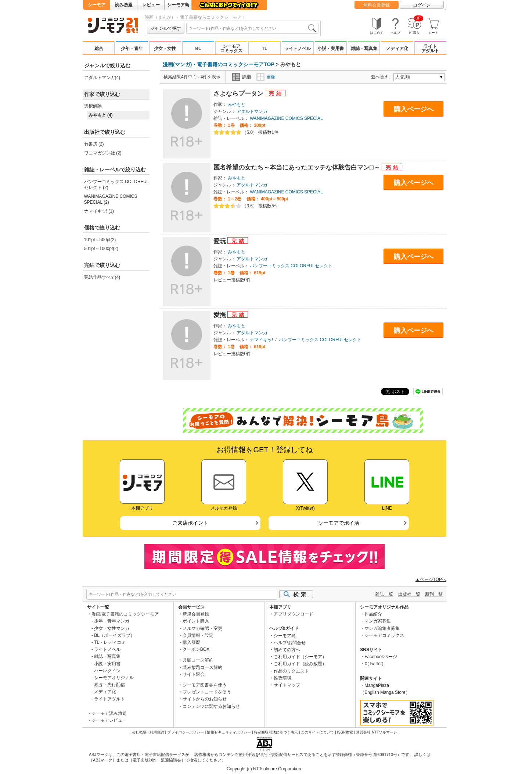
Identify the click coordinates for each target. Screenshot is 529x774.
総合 (98, 48)
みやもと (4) (101, 115)
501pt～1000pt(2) (101, 248)
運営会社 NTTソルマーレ (376, 732)
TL (264, 48)
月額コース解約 (198, 660)
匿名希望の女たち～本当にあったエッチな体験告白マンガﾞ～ (297, 167)
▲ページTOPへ (430, 579)
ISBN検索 (345, 732)
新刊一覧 (434, 594)
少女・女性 (165, 48)
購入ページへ (413, 109)
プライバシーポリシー (185, 732)
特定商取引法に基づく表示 (276, 732)
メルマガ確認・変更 (202, 628)
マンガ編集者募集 (382, 628)
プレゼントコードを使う (207, 692)
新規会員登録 (196, 614)
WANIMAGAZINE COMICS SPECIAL (286, 118)
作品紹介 (373, 614)
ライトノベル (297, 48)
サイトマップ (287, 685)
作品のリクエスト (291, 671)
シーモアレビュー (109, 720)
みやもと (236, 104)
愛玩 (220, 241)
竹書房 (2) (94, 144)
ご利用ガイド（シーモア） (300, 656)
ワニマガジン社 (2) (103, 153)
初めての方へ (287, 649)
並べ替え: (381, 76)
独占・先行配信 (109, 684)
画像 (265, 76)
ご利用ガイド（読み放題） (300, 663)
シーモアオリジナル (114, 677)
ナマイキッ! (261, 339)
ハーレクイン (107, 670)
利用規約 (157, 732)
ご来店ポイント (190, 523)
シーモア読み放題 (109, 713)
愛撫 (220, 314)
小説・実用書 (330, 48)
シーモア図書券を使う (205, 685)
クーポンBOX (196, 649)
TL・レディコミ (110, 642)
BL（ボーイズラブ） (114, 635)
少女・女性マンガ (111, 628)
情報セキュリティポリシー (229, 732)
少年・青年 (132, 48)
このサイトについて (317, 732)
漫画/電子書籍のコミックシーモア (125, 614)
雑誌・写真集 (364, 48)
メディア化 (397, 48)
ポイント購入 (196, 621)
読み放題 (124, 4)
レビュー (151, 4)
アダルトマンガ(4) (102, 77)
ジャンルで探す (165, 28)
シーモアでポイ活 (338, 523)
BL (198, 48)
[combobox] (252, 28)
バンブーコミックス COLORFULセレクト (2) (116, 184)
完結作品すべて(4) (102, 277)
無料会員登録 (376, 5)
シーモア (96, 4)
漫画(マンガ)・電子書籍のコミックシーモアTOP (218, 64)
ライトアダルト (430, 48)
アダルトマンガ (252, 111)
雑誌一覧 (384, 594)
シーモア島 (178, 4)
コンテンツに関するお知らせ (211, 706)
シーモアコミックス (231, 48)
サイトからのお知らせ (205, 699)
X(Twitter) (373, 663)
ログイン (422, 5)
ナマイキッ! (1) (99, 211)
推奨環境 (282, 678)
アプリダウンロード (293, 614)
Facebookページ (380, 656)
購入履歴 (191, 642)
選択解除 (93, 106)
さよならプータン (239, 93)
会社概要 (139, 732)
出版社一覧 (409, 594)
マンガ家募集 (377, 621)
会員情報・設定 (198, 635)
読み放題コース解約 (202, 667)
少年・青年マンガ (111, 621)
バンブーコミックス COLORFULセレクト (291, 265)
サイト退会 (194, 674)
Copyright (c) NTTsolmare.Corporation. (264, 768)
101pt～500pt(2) (100, 239)
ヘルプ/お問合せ (290, 642)
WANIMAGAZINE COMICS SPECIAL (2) (110, 199)
